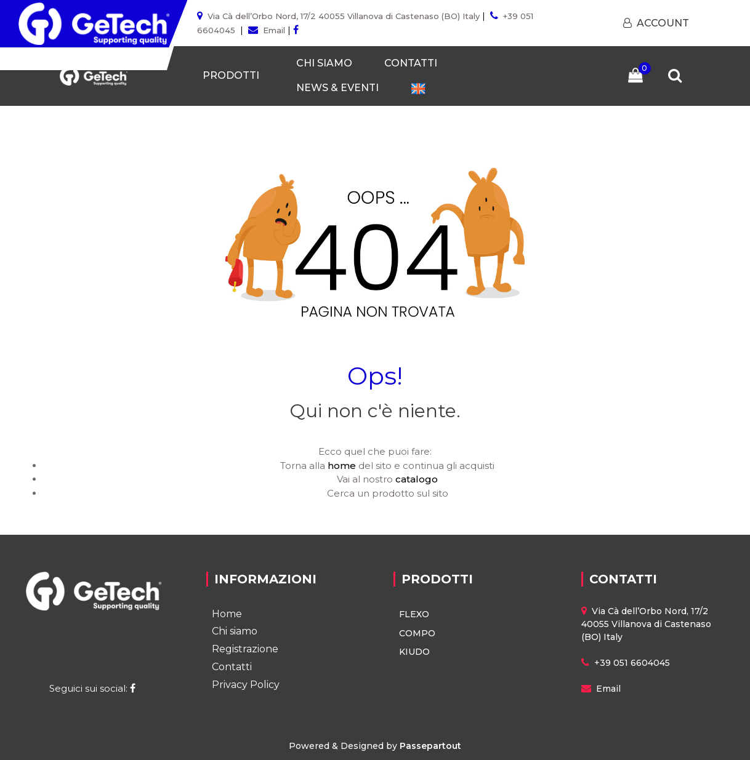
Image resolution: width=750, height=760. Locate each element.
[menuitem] (418, 88)
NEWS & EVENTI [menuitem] (337, 88)
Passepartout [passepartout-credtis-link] (430, 745)
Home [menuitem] (227, 614)
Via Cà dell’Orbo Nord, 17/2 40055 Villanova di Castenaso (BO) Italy (344, 16)
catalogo (416, 479)
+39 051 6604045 (632, 662)
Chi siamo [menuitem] (234, 631)
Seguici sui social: (93, 688)
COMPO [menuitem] (417, 633)
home (342, 465)
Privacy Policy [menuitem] (246, 684)
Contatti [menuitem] (232, 667)
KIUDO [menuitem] (414, 651)
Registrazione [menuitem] (245, 649)
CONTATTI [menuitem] (410, 63)
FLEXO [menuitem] (414, 614)
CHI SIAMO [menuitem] (324, 63)
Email (274, 30)
